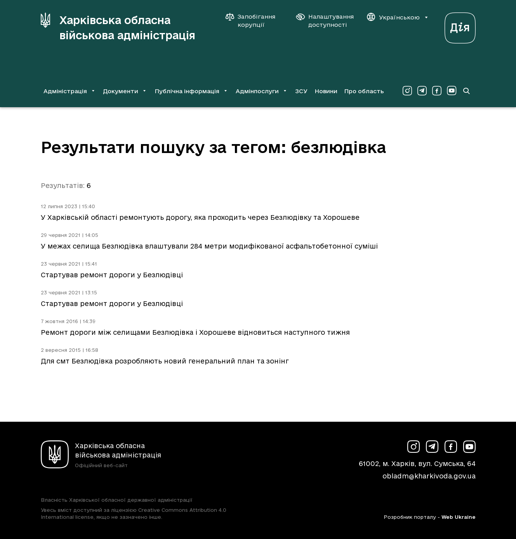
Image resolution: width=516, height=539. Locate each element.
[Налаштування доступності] (325, 20)
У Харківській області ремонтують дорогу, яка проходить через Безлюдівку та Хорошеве (200, 217)
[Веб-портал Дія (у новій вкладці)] (460, 26)
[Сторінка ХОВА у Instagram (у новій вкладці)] (407, 91)
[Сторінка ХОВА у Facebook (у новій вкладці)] (436, 91)
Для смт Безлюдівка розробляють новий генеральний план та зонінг (165, 361)
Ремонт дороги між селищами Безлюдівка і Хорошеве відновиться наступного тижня (195, 332)
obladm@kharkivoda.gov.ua (429, 476)
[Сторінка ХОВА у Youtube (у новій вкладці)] (451, 91)
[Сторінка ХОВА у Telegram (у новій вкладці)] (422, 91)
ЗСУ (301, 91)
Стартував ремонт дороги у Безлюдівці (112, 274)
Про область (364, 91)
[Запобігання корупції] (254, 20)
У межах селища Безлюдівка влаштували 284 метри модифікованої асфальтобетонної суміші (209, 246)
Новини (325, 91)
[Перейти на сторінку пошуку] (466, 91)
